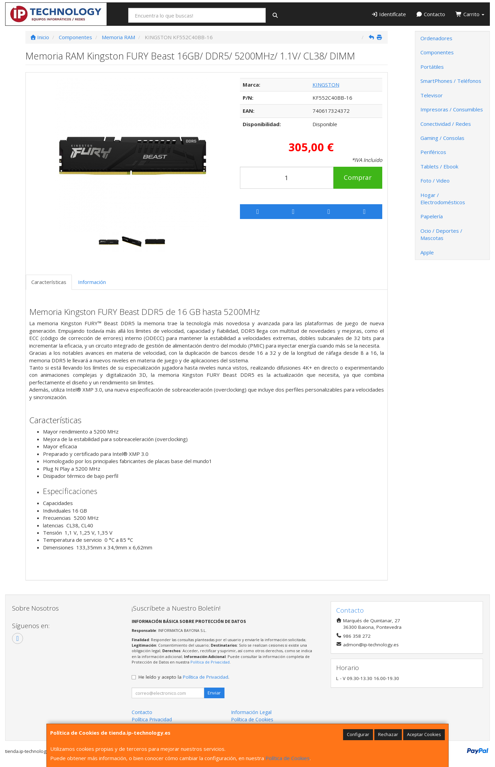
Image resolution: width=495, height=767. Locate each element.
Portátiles (432, 66)
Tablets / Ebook (439, 166)
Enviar (214, 693)
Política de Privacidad (210, 662)
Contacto (431, 14)
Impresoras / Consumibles (451, 109)
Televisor (431, 95)
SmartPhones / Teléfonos (450, 80)
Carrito (469, 14)
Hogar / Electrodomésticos (442, 198)
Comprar (358, 177)
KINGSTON (325, 84)
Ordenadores (436, 38)
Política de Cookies (287, 758)
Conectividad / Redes (445, 123)
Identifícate (388, 14)
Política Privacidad (152, 719)
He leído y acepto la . (184, 677)
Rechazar (388, 734)
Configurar (358, 734)
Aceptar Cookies (424, 734)
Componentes (437, 52)
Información (92, 281)
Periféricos (433, 152)
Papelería (431, 216)
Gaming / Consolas (442, 137)
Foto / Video (435, 180)
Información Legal (251, 712)
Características (48, 281)
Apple (427, 252)
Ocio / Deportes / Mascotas (441, 234)
